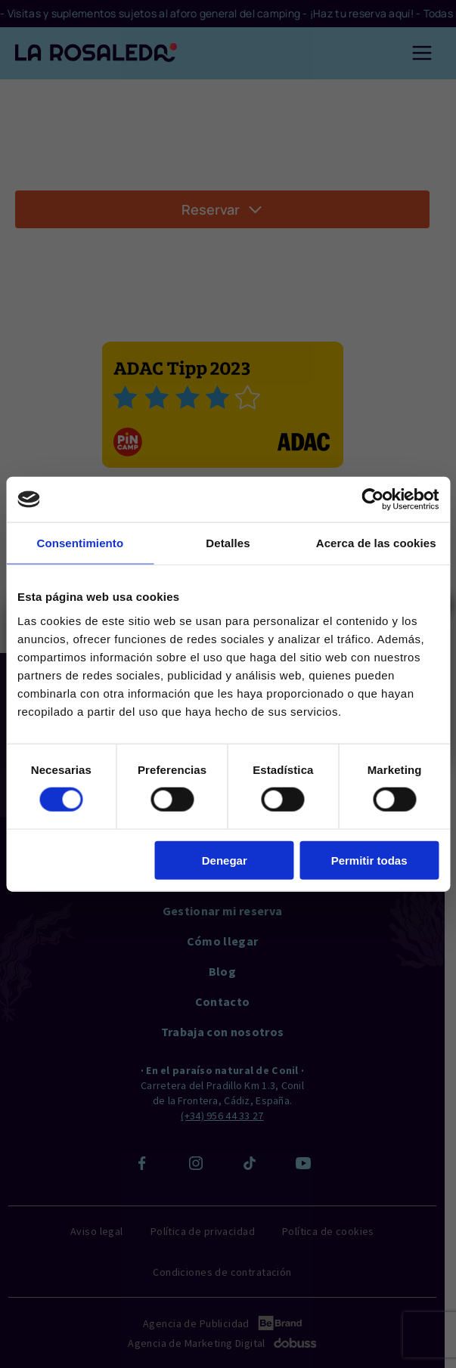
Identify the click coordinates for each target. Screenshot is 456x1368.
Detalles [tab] (228, 543)
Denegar (224, 859)
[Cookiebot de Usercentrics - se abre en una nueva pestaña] (372, 499)
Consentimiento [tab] (79, 543)
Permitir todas (369, 859)
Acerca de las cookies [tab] (376, 543)
